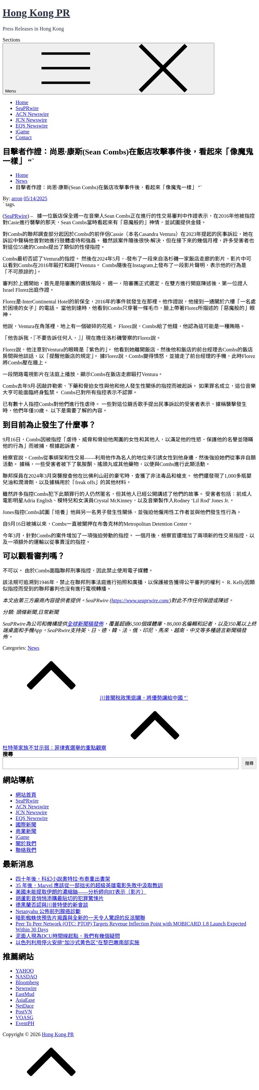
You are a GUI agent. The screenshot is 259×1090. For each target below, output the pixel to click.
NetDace (25, 1006)
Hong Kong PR (36, 12)
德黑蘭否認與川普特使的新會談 (52, 905)
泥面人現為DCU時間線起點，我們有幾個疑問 (68, 936)
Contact (24, 137)
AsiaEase (25, 1000)
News (33, 648)
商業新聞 (26, 831)
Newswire (26, 988)
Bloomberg (27, 982)
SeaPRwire (27, 108)
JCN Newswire (31, 120)
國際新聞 (26, 824)
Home (22, 102)
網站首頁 (26, 795)
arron (16, 198)
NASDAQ (26, 976)
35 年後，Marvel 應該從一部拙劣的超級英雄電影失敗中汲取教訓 (89, 885)
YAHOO (25, 971)
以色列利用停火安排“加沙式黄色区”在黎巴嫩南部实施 (77, 942)
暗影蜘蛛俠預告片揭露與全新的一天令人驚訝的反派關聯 (80, 918)
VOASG (24, 1017)
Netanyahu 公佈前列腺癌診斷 (48, 911)
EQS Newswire (32, 126)
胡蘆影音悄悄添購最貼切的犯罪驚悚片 (60, 898)
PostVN (24, 1011)
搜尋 (8, 754)
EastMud (25, 994)
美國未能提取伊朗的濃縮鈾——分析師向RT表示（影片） (81, 892)
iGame (22, 131)
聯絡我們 (26, 850)
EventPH (25, 1023)
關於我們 (26, 843)
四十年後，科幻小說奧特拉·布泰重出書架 (63, 879)
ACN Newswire (32, 114)
